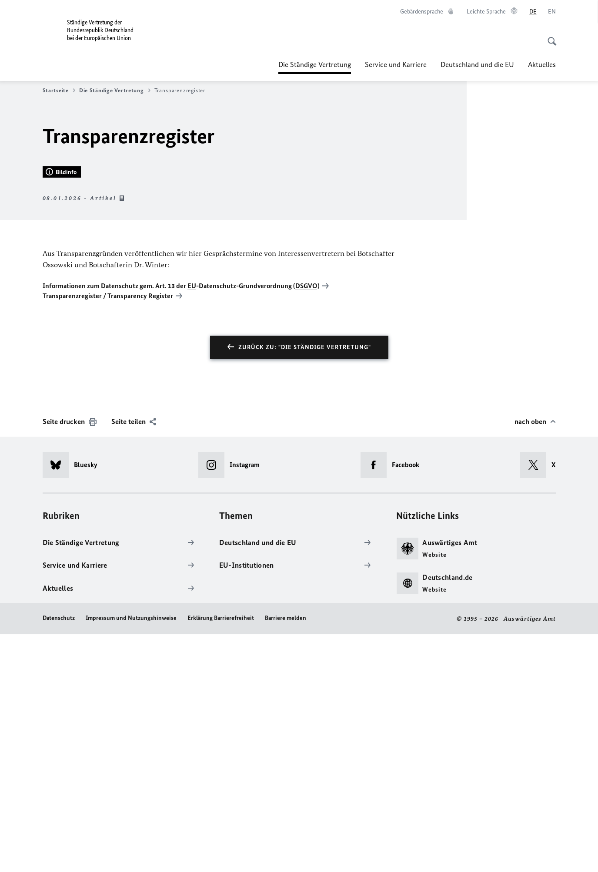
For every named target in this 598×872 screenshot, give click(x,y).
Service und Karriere (396, 64)
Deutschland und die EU (477, 64)
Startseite (59, 90)
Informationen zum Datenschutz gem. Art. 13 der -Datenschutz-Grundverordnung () (181, 523)
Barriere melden (285, 855)
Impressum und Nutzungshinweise (131, 855)
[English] (552, 11)
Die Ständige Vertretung (314, 64)
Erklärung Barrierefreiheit (220, 855)
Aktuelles (542, 64)
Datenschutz (59, 855)
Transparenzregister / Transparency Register (108, 533)
